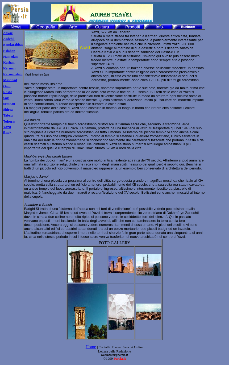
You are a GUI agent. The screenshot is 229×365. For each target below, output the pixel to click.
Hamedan (10, 57)
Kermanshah (12, 74)
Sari (6, 98)
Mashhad (10, 80)
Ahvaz (8, 33)
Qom (6, 86)
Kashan (9, 62)
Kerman (9, 68)
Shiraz (8, 109)
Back (7, 133)
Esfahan (9, 51)
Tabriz (8, 115)
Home (91, 347)
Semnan (9, 104)
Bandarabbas (13, 45)
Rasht (7, 92)
